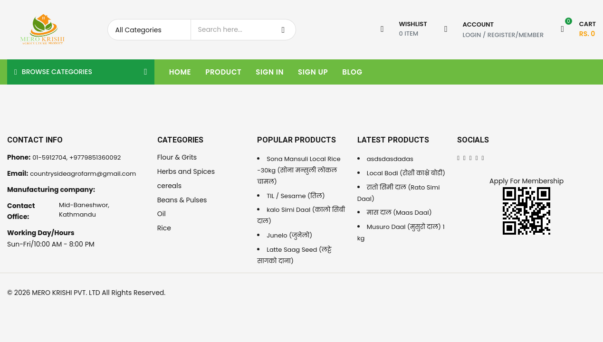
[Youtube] (483, 157)
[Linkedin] (471, 157)
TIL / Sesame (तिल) (298, 195)
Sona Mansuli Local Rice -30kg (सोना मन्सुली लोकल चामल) (301, 170)
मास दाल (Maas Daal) (401, 223)
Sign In (270, 72)
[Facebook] (458, 157)
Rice (164, 228)
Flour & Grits (177, 157)
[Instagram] (477, 157)
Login (471, 34)
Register (502, 34)
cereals (169, 185)
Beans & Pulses (182, 200)
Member (531, 34)
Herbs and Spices (186, 171)
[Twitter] (464, 157)
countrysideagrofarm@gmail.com (87, 173)
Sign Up (313, 72)
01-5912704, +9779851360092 (79, 157)
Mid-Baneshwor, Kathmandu (84, 211)
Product (223, 72)
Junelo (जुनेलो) (291, 235)
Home (180, 72)
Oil (161, 213)
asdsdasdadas (392, 158)
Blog (352, 72)
